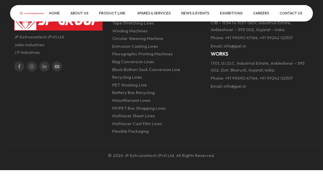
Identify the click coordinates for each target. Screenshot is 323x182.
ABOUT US (79, 13)
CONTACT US (291, 13)
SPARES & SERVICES (154, 13)
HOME (54, 13)
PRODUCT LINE (112, 13)
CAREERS (261, 13)
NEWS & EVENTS (195, 13)
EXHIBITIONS (231, 13)
